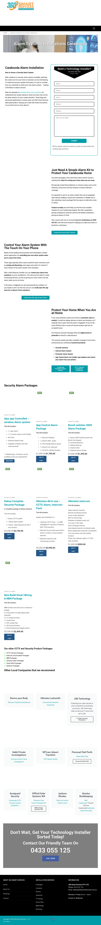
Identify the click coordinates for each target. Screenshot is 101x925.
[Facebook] (53, 919)
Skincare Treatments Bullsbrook (19, 702)
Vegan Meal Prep (82, 756)
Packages (39, 885)
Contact (6, 898)
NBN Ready (40, 906)
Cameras (39, 888)
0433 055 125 (78, 887)
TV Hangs (39, 899)
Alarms (38, 892)
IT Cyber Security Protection (82, 719)
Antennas (39, 895)
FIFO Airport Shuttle (50, 759)
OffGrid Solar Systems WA (38, 808)
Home (5, 33)
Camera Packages (42, 497)
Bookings (6, 894)
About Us (6, 889)
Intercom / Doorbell (75, 497)
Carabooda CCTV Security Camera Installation (15, 803)
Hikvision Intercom (79, 501)
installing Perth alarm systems (30, 92)
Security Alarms (9, 415)
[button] (41, 459)
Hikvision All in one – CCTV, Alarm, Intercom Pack (49, 505)
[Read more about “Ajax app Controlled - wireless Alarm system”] (9, 460)
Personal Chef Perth (82, 761)
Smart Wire (39, 902)
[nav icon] (94, 28)
